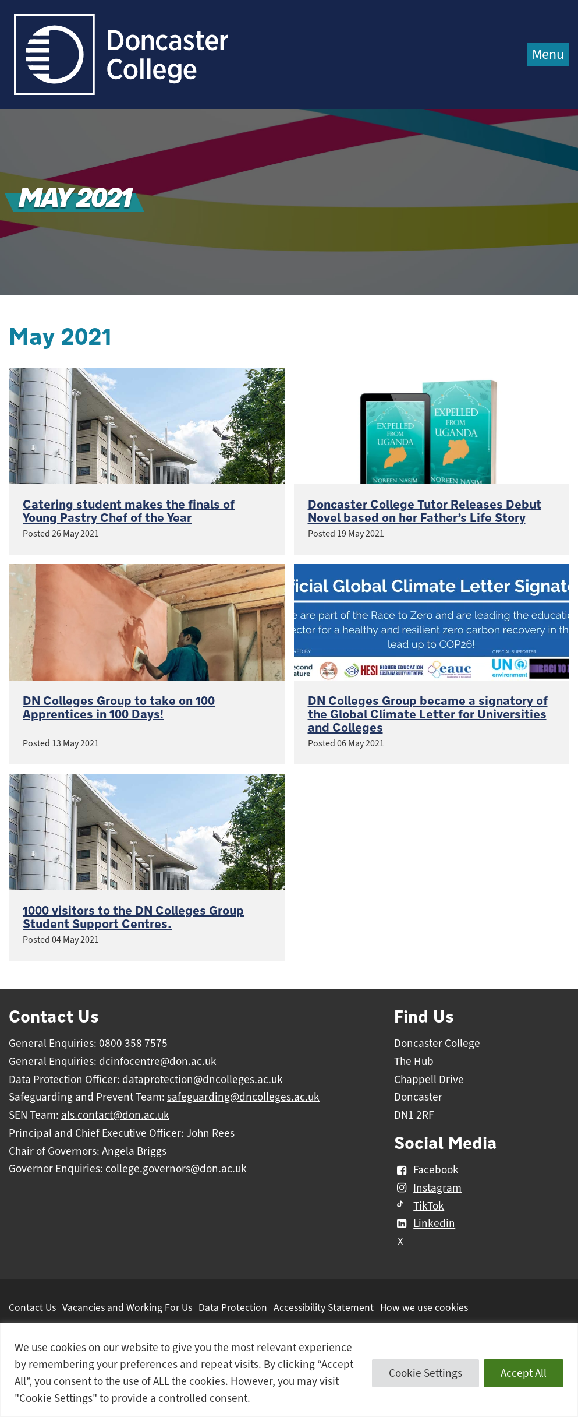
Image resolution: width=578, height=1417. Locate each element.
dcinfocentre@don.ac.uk (158, 1062)
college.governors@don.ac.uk (176, 1169)
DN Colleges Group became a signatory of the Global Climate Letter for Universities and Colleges (428, 715)
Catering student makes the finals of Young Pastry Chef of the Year (129, 511)
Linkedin (424, 1224)
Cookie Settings (425, 1373)
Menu (548, 54)
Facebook (426, 1171)
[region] (289, 1370)
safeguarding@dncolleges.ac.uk (243, 1097)
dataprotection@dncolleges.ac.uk (202, 1080)
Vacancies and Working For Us (127, 1307)
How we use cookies (424, 1307)
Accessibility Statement (324, 1307)
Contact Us (32, 1307)
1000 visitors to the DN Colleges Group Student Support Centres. (133, 917)
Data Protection (232, 1307)
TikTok (419, 1206)
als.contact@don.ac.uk (115, 1115)
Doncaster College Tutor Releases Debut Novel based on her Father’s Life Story (424, 511)
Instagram (428, 1188)
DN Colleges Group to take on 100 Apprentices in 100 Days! (119, 708)
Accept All (524, 1373)
